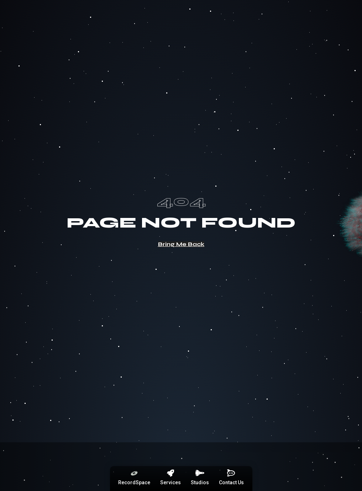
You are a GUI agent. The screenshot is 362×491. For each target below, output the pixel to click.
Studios (200, 482)
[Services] (170, 473)
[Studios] (200, 473)
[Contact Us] (231, 473)
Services (170, 482)
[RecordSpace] (134, 473)
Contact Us (231, 482)
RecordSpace (134, 482)
